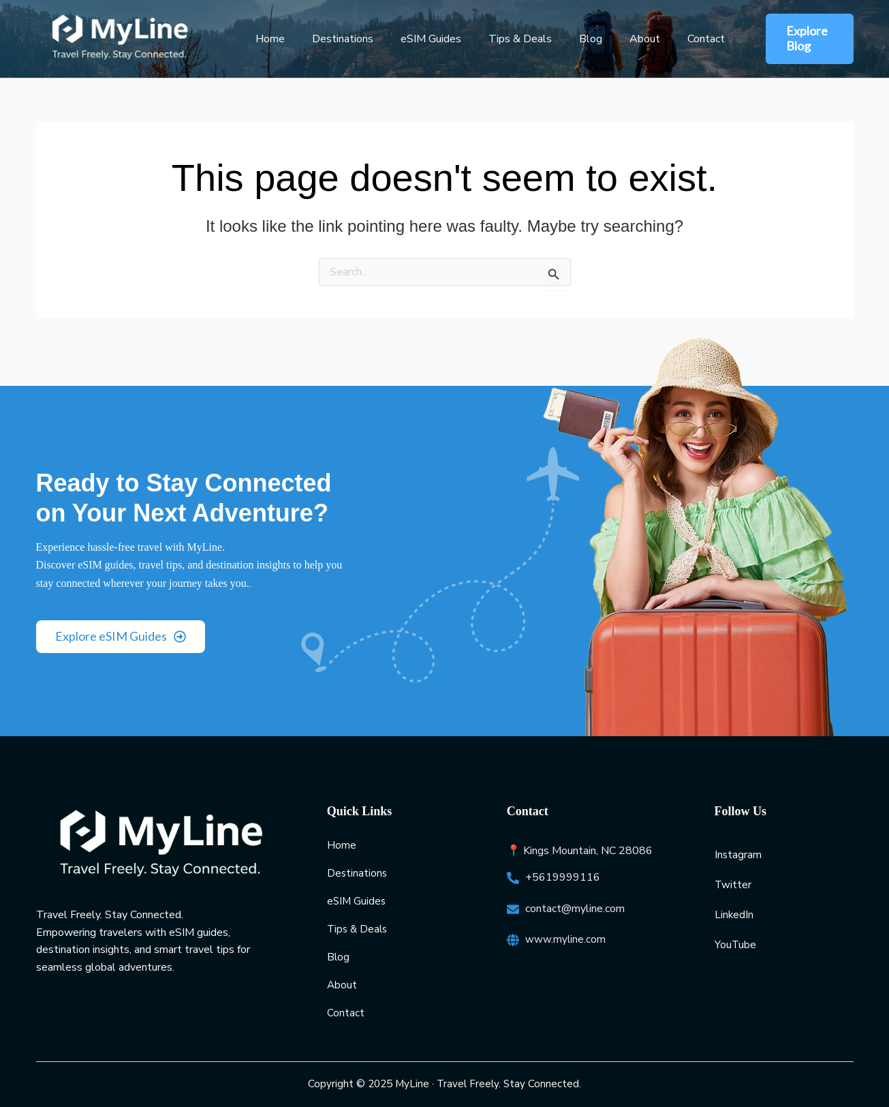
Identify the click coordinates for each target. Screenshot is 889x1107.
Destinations (334, 38)
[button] (799, 39)
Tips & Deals (501, 38)
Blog (566, 38)
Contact (670, 38)
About (614, 38)
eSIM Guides (417, 38)
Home (267, 38)
